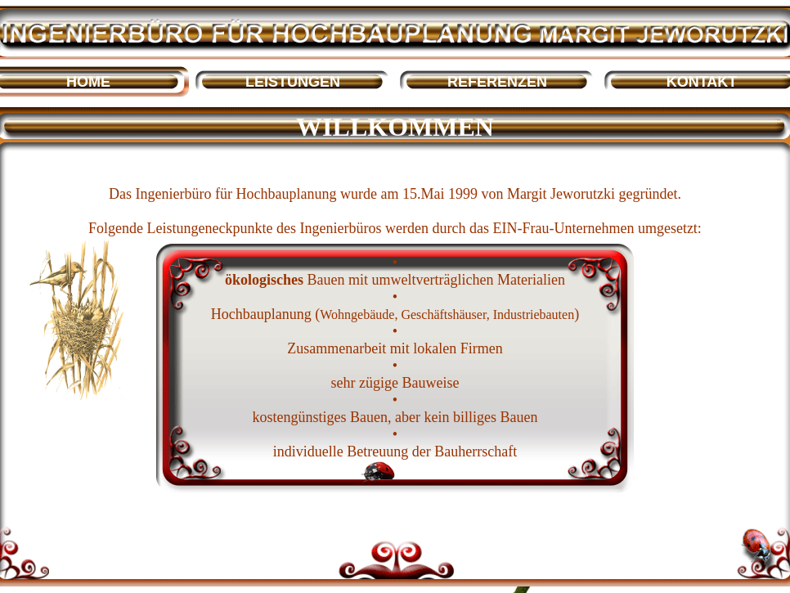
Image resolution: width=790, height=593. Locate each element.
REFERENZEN (497, 82)
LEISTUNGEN (292, 82)
